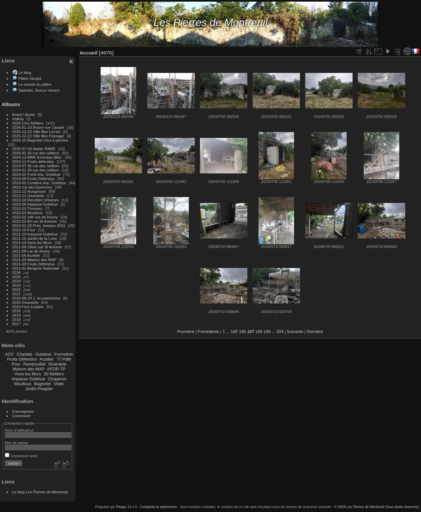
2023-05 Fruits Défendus (33, 178)
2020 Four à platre (28, 306)
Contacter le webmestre (158, 507)
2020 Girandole (25, 302)
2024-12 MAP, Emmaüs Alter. (37, 157)
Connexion (21, 415)
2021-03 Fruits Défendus (33, 264)
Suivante (295, 331)
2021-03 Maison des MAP (34, 259)
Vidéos (18, 119)
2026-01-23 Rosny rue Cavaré (38, 127)
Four (16, 364)
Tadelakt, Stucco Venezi (39, 90)
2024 (16, 281)
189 (266, 331)
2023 (16, 285)
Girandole (57, 364)
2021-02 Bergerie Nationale (36, 268)
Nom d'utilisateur (19, 430)
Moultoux (23, 383)
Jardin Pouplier (39, 388)
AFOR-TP (56, 369)
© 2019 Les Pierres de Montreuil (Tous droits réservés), (377, 507)
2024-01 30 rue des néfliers (36, 170)
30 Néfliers (54, 373)
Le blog (24, 72)
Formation (63, 354)
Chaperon (57, 378)
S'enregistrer (23, 411)
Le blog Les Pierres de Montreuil (40, 492)
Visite (59, 383)
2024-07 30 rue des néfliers (35, 166)
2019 (16, 315)
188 (258, 331)
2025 (16, 277)
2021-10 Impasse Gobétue (35, 234)
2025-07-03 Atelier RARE (34, 148)
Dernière (315, 331)
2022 (16, 289)
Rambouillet (34, 364)
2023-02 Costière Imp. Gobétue (39, 183)
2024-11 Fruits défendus (33, 161)
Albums (11, 104)
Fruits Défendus (22, 359)
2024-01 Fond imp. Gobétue (36, 174)
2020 (16, 311)
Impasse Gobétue (28, 378)
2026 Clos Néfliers (28, 123)
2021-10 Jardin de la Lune (34, 238)
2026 (16, 272)
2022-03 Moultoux (27, 213)
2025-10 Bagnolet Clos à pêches (40, 140)
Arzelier (46, 359)
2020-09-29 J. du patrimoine (36, 298)
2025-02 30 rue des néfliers (35, 153)
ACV (9, 354)
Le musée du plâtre (35, 84)
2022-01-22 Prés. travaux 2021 (38, 225)
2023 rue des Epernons (32, 187)
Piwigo (121, 507)
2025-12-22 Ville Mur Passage (38, 136)
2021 (16, 294)
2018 (16, 319)
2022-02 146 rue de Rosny (35, 217)
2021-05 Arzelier (26, 255)
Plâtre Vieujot (29, 78)
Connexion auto (21, 456)
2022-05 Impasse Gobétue (35, 204)
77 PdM (64, 359)
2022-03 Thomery (27, 208)
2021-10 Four (24, 230)
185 (234, 331)
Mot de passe (16, 442)
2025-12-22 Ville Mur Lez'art (36, 131)
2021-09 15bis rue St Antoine (37, 247)
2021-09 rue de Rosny (31, 251)
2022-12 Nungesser (29, 191)
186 (242, 331)
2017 (16, 324)
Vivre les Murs (27, 373)
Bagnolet (42, 383)
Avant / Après (23, 114)
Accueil (89, 53)
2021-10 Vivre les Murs (32, 242)
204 (279, 331)
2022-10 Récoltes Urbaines (35, 200)
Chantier (24, 354)
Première (185, 331)
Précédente (208, 331)
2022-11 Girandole (28, 195)
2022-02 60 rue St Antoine (34, 221)
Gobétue (43, 354)
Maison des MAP (29, 369)
